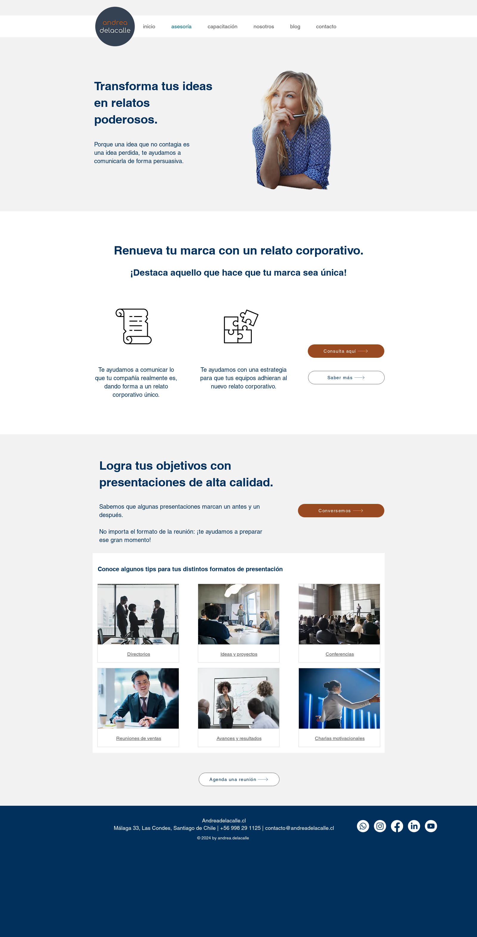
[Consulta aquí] (346, 351)
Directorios (138, 654)
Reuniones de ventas (138, 738)
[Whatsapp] (363, 826)
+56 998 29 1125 (240, 828)
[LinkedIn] (414, 826)
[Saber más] (346, 377)
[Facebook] (397, 826)
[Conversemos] (341, 510)
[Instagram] (380, 826)
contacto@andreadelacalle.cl (299, 828)
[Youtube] (431, 826)
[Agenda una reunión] (239, 779)
